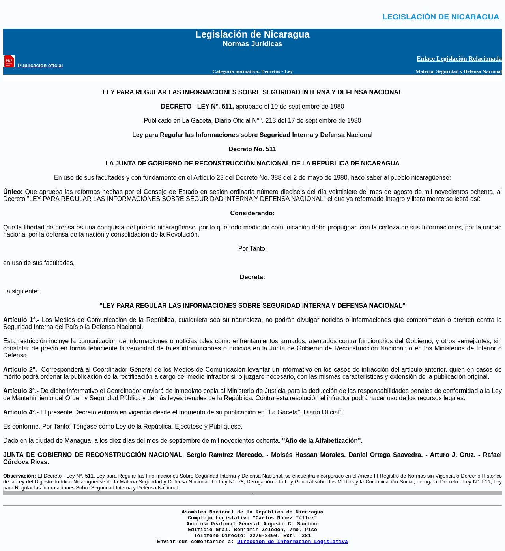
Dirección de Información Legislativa (292, 542)
